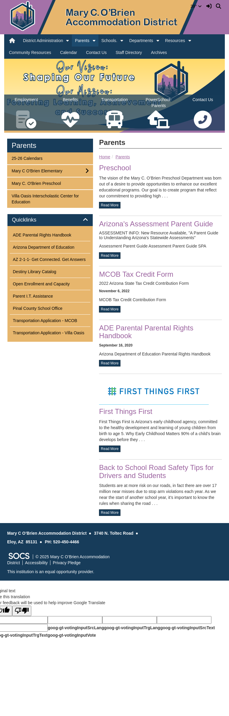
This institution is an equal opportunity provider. (50, 571)
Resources (175, 40)
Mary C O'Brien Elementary (36, 170)
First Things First (125, 411)
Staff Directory (129, 52)
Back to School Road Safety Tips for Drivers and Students (156, 471)
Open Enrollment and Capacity (41, 284)
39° (196, 6)
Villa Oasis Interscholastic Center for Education (45, 198)
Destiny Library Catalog (34, 271)
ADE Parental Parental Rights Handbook (146, 332)
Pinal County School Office (37, 308)
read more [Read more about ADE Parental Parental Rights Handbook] (109, 363)
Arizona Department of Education (43, 247)
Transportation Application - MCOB (45, 320)
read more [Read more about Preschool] (109, 205)
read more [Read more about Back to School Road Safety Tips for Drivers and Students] (109, 513)
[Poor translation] (21, 611)
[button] (67, 41)
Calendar (68, 52)
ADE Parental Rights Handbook (42, 235)
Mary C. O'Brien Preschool (36, 183)
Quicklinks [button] (31, 220)
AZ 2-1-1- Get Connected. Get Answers (49, 259)
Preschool (115, 168)
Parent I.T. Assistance (33, 296)
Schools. (109, 40)
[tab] (50, 220)
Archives (159, 52)
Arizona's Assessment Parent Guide (156, 224)
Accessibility (36, 562)
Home (104, 156)
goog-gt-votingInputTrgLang (132, 627)
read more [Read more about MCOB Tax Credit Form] (109, 309)
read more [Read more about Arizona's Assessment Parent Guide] (109, 255)
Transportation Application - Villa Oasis (48, 332)
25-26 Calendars (27, 158)
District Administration (43, 40)
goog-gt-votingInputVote (71, 635)
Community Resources (30, 52)
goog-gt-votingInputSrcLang (76, 627)
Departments (141, 40)
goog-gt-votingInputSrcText (187, 627)
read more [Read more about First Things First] (109, 449)
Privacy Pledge (67, 562)
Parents (82, 40)
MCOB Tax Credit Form (136, 274)
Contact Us (96, 52)
